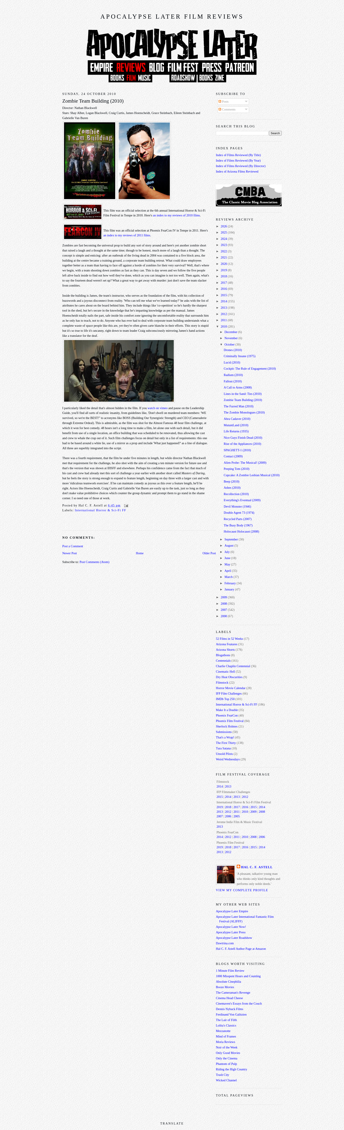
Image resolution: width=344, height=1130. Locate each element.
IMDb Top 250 (225, 699)
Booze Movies (225, 987)
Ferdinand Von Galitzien (231, 1014)
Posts (224, 101)
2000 (224, 616)
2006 (228, 816)
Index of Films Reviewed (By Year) (238, 160)
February (230, 583)
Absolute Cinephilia (228, 981)
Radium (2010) (233, 375)
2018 (224, 276)
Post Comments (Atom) (94, 562)
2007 (224, 609)
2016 (224, 289)
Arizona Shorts (225, 649)
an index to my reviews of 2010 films (176, 215)
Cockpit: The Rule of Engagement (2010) (250, 368)
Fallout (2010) (233, 381)
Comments (227, 109)
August (229, 545)
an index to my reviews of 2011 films (126, 235)
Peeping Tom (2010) (236, 469)
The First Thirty (226, 743)
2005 (236, 816)
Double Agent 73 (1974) (239, 512)
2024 (224, 239)
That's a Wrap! (225, 737)
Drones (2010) (233, 350)
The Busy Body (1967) (238, 525)
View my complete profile (242, 890)
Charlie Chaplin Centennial (233, 666)
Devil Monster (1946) (237, 506)
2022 (224, 251)
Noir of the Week (226, 1047)
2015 (224, 295)
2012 (224, 314)
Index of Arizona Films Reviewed (237, 171)
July (227, 552)
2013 (224, 307)
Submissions (224, 732)
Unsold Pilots (224, 754)
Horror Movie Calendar (230, 688)
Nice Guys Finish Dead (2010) (243, 437)
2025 (224, 232)
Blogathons (223, 655)
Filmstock (222, 682)
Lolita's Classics (226, 1025)
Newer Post (69, 553)
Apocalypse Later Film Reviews (172, 16)
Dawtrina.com (225, 943)
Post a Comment (72, 546)
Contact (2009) (233, 456)
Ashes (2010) (232, 487)
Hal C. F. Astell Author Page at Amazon (241, 948)
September (231, 539)
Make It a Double (227, 710)
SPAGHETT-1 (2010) (237, 450)
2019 (224, 270)
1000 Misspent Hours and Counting (238, 976)
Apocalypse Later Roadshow (234, 937)
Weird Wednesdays (228, 759)
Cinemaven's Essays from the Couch (239, 1003)
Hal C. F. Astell (257, 867)
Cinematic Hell (225, 671)
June (227, 558)
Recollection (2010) (236, 494)
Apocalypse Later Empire (232, 911)
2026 (224, 226)
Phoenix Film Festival (230, 721)
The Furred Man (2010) (238, 406)
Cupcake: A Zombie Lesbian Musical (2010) (252, 475)
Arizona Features (226, 644)
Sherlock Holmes (227, 726)
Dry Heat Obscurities (229, 677)
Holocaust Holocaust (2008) (241, 531)
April (228, 570)
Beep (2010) (231, 481)
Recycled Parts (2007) (238, 519)
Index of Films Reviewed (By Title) (238, 155)
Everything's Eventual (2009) (242, 500)
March (228, 577)
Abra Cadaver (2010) (237, 419)
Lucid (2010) (232, 362)
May (227, 564)
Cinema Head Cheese (229, 998)
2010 (224, 326)
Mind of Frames (226, 1036)
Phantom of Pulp (226, 1064)
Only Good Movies (228, 1053)
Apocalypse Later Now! (231, 927)
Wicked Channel (226, 1080)
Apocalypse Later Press (230, 932)
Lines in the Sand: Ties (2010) (243, 394)
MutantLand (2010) (236, 425)
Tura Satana (223, 748)
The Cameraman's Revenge (233, 992)
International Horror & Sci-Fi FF (100, 510)
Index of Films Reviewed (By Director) (240, 166)
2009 (224, 597)
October (229, 344)
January (229, 589)
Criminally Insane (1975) (240, 356)
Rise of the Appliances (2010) (242, 444)
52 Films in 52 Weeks (229, 638)
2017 (224, 282)
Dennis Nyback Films (229, 1009)
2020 (224, 264)
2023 (224, 245)
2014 (224, 301)
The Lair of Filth (226, 1020)
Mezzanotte (223, 1031)
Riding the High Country (231, 1069)
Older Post (209, 553)
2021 (224, 257)
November (231, 338)
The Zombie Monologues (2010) (244, 412)
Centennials (223, 660)
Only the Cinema (226, 1058)
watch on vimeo (158, 408)
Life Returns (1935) (236, 431)
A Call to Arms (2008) (238, 387)
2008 (224, 603)
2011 (224, 320)
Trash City (222, 1075)
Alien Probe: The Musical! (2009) (245, 462)
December (231, 332)
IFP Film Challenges (229, 693)
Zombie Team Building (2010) (93, 101)
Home (139, 553)
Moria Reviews (225, 1042)
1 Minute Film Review (230, 970)
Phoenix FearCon (227, 715)
